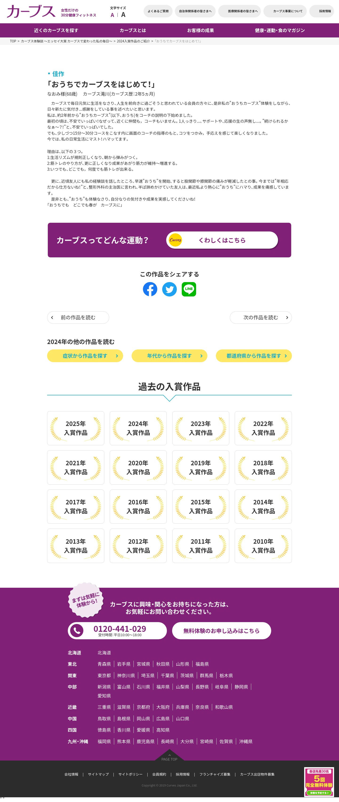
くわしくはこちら (222, 240)
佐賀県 (226, 741)
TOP (13, 41)
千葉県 (167, 675)
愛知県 (104, 696)
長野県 (202, 687)
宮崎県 (206, 741)
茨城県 (187, 675)
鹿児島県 (146, 741)
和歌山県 (224, 707)
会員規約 (159, 774)
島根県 (124, 718)
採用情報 (183, 774)
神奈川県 (126, 675)
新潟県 (104, 687)
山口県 (182, 718)
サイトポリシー (130, 774)
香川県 (124, 730)
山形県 (182, 664)
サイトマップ (98, 774)
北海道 (104, 652)
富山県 (124, 687)
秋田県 (163, 664)
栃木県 (226, 675)
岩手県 (124, 664)
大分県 (187, 741)
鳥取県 (104, 718)
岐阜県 (222, 687)
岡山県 (143, 718)
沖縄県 (246, 741)
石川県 (143, 687)
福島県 (202, 664)
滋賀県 (124, 707)
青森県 (104, 664)
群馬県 (206, 675)
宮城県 (143, 664)
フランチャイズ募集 (214, 774)
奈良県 (202, 707)
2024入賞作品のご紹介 (133, 41)
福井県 (163, 687)
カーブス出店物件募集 (257, 774)
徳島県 (104, 730)
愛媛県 (143, 730)
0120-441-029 (120, 630)
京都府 (143, 707)
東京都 (104, 675)
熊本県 (124, 741)
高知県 (163, 730)
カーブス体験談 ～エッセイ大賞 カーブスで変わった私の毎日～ (66, 41)
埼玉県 (148, 675)
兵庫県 (182, 707)
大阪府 (163, 707)
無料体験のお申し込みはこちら (221, 631)
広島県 (163, 718)
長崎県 (167, 741)
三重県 (104, 707)
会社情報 (71, 774)
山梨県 (182, 687)
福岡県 (104, 741)
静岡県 (241, 687)
